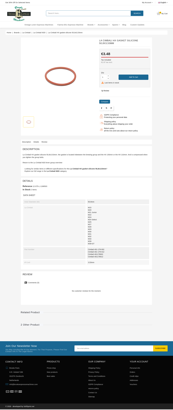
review (105, 91)
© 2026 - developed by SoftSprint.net (19, 407)
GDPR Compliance (95, 384)
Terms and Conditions (96, 376)
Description (27, 142)
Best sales (51, 376)
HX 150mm (108, 155)
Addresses (134, 380)
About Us (92, 380)
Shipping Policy (94, 368)
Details (37, 142)
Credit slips (134, 376)
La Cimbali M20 (39, 163)
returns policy (93, 388)
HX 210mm (122, 155)
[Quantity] (104, 77)
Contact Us (92, 393)
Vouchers (133, 384)
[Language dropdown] (160, 2)
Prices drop (51, 368)
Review (47, 142)
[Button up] (108, 76)
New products (52, 372)
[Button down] (108, 78)
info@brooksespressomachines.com (23, 384)
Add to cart (133, 77)
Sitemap (91, 397)
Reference (27, 186)
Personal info (135, 368)
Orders (132, 372)
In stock (26, 190)
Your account (139, 362)
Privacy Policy (93, 372)
